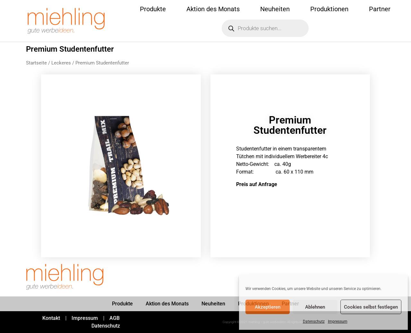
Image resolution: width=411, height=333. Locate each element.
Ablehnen (315, 307)
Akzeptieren (267, 307)
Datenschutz (314, 321)
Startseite (36, 63)
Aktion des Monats (213, 9)
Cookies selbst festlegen (371, 307)
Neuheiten (275, 9)
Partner (379, 9)
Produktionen (329, 9)
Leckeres (61, 63)
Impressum (337, 321)
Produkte (153, 9)
